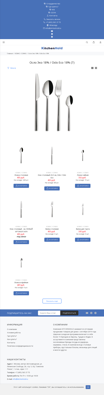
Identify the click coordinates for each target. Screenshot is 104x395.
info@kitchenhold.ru (53, 28)
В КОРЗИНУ (22, 186)
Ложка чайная (83, 175)
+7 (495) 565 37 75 (53, 22)
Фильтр (13, 68)
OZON (53, 12)
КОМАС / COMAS (20, 53)
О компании (12, 329)
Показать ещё (52, 301)
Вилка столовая (52, 229)
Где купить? (53, 6)
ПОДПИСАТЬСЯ (69, 313)
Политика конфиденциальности (20, 346)
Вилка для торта (83, 229)
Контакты (53, 15)
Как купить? (12, 339)
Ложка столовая (21, 175)
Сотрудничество (53, 4)
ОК (88, 387)
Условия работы (14, 332)
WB (53, 9)
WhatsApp (53, 25)
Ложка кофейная (21, 282)
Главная (10, 53)
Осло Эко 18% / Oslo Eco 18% (38, 53)
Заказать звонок (53, 19)
